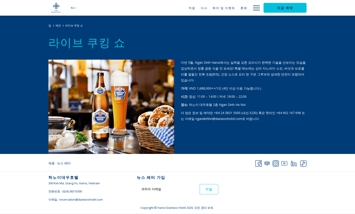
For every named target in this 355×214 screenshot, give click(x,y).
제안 (58, 25)
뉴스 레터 (64, 163)
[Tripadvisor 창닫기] (267, 162)
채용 (51, 163)
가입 (209, 189)
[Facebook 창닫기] (258, 162)
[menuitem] (180, 8)
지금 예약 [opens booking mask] (285, 8)
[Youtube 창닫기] (284, 162)
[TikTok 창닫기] (303, 162)
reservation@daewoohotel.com (81, 199)
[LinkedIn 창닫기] (294, 162)
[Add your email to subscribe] (168, 189)
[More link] (255, 8)
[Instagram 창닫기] (276, 162)
